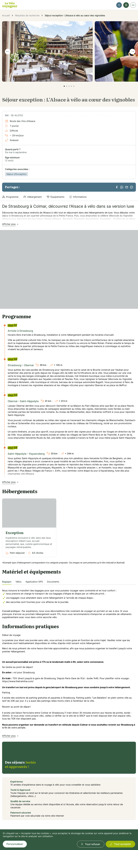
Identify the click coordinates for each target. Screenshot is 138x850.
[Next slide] (132, 51)
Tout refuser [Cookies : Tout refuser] (92, 844)
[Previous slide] (8, 51)
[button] (64, 86)
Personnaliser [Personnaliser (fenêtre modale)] (14, 844)
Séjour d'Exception (16, 174)
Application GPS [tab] (34, 581)
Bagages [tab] (6, 581)
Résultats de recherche (27, 15)
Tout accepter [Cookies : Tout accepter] (122, 844)
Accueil (6, 15)
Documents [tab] (53, 581)
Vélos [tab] (18, 581)
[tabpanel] (69, 602)
